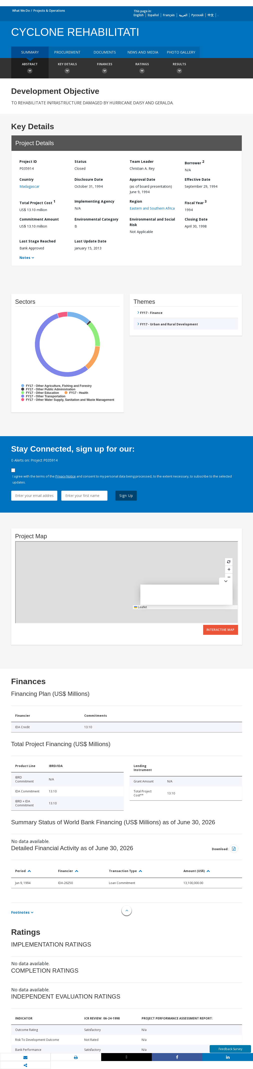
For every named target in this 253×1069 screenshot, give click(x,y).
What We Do (21, 10)
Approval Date (142, 179)
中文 (211, 15)
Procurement (67, 52)
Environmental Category (96, 219)
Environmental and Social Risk (152, 222)
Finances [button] (104, 68)
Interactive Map (221, 630)
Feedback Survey (230, 1049)
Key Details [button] (67, 68)
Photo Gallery (181, 52)
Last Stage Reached (37, 241)
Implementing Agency (94, 201)
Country (26, 179)
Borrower (194, 162)
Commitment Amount (39, 219)
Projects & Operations (49, 10)
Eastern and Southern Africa (152, 208)
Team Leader (142, 161)
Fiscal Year (196, 202)
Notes (24, 257)
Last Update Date (90, 241)
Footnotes (20, 912)
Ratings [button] (142, 68)
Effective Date (197, 179)
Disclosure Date (89, 179)
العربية (183, 15)
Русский (197, 15)
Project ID (28, 161)
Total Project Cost (37, 202)
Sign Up (126, 495)
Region (136, 201)
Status (80, 161)
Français (169, 15)
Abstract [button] (30, 68)
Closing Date (196, 219)
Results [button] (179, 68)
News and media (142, 52)
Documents (104, 52)
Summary (30, 52)
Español (153, 15)
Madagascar (29, 186)
